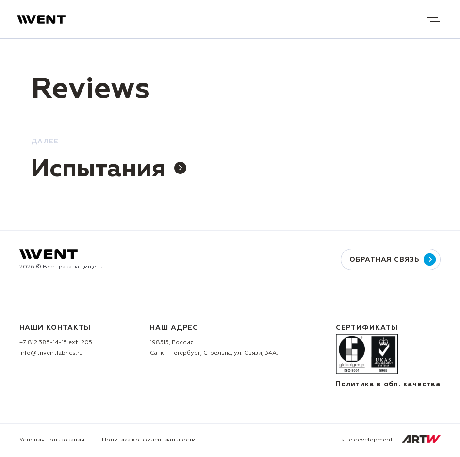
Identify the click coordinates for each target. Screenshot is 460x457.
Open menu (434, 19)
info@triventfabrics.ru (51, 353)
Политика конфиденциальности (149, 440)
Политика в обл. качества (388, 384)
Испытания (108, 170)
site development (391, 439)
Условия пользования (51, 440)
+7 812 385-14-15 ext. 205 (55, 343)
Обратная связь (390, 259)
